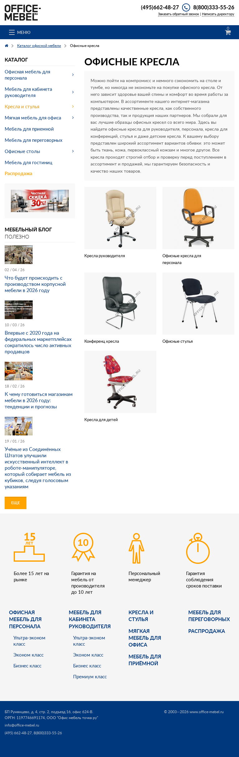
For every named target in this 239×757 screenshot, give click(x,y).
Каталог (16, 59)
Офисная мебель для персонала (27, 74)
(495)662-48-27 (160, 7)
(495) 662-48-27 (18, 733)
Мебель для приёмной (145, 660)
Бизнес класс (27, 665)
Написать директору (218, 14)
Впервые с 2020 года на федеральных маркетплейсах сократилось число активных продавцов (38, 342)
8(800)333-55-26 (213, 7)
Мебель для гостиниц (28, 162)
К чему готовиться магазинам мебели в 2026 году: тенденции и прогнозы (39, 400)
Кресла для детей (101, 419)
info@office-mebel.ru (22, 725)
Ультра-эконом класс (29, 640)
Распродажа (18, 173)
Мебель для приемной (29, 129)
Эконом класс (28, 655)
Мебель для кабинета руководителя (28, 92)
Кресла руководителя (104, 255)
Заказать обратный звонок (178, 14)
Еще (15, 502)
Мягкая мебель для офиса (33, 117)
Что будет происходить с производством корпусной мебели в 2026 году (35, 284)
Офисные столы (22, 151)
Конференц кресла (101, 341)
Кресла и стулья (22, 106)
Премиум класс (90, 676)
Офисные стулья (177, 341)
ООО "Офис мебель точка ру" (72, 717)
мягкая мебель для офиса (145, 637)
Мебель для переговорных (33, 140)
